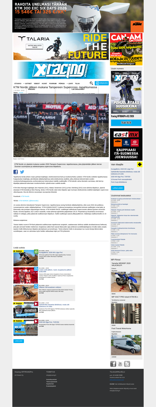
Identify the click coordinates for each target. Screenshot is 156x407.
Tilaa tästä (126, 123)
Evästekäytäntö (51, 386)
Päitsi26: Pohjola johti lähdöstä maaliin (123, 210)
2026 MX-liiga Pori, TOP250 (49, 322)
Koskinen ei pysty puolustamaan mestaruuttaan (126, 199)
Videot (37, 83)
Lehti (70, 83)
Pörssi (62, 83)
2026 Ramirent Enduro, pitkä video (122, 250)
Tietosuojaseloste (51, 381)
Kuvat (44, 83)
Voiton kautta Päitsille (117, 245)
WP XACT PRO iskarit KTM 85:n (125, 297)
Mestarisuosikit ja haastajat (119, 204)
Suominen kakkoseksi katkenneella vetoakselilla (126, 222)
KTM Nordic (25, 196)
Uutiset (28, 83)
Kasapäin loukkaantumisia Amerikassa (123, 228)
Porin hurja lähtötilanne (119, 182)
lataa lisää (18, 341)
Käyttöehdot (50, 384)
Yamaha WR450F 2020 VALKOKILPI (121, 264)
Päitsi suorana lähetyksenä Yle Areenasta (124, 234)
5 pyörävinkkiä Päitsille (118, 239)
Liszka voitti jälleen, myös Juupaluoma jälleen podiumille (55, 270)
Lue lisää (42, 258)
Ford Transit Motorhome (121, 328)
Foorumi (53, 83)
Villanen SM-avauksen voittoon (50, 287)
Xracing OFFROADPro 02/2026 (122, 116)
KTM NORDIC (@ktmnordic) (28, 201)
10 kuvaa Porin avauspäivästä (121, 179)
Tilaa (77, 83)
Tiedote (21, 92)
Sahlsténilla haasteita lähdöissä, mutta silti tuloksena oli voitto (54, 305)
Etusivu (18, 83)
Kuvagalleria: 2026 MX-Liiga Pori (51, 252)
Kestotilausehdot (51, 379)
